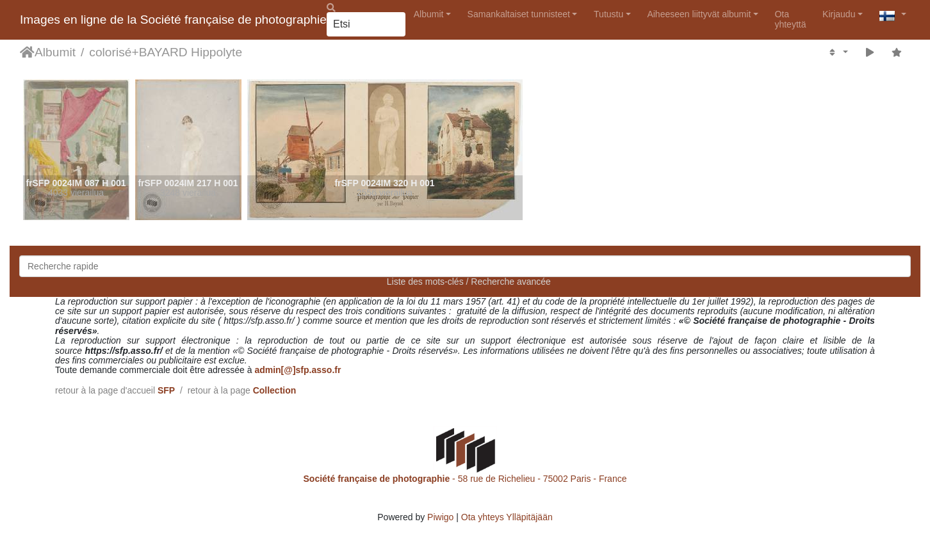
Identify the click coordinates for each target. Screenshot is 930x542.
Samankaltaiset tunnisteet (519, 14)
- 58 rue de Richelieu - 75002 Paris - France (465, 479)
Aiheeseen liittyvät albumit (699, 14)
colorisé (110, 52)
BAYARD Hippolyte (190, 52)
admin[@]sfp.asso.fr (297, 370)
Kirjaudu (838, 14)
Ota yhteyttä (790, 19)
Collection (275, 390)
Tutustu (608, 14)
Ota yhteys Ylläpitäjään (507, 517)
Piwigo (440, 517)
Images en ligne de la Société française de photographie (173, 19)
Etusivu (27, 52)
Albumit (429, 14)
